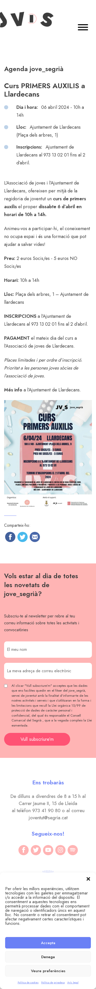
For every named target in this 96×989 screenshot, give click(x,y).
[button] (88, 878)
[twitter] (36, 850)
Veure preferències (48, 971)
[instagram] (60, 850)
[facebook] (23, 850)
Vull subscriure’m (37, 739)
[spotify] (73, 850)
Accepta (48, 943)
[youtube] (48, 850)
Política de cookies (28, 982)
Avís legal (73, 982)
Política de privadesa (53, 982)
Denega (48, 957)
